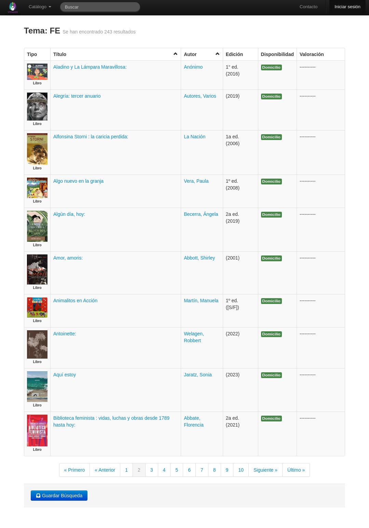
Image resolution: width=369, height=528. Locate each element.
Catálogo (40, 6)
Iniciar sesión (347, 6)
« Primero (74, 470)
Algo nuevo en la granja (78, 181)
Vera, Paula (196, 181)
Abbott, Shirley (199, 258)
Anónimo (193, 67)
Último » (296, 470)
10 (241, 470)
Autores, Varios (200, 96)
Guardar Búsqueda (59, 495)
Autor (202, 54)
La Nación (194, 136)
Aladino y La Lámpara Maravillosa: (90, 67)
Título (115, 54)
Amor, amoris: (68, 258)
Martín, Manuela (201, 300)
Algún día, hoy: (69, 214)
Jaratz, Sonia (198, 374)
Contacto (308, 6)
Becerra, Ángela (201, 214)
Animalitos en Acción (75, 300)
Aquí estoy (64, 374)
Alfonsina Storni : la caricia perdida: (90, 136)
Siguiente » (265, 470)
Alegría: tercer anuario (77, 96)
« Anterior (105, 470)
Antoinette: (64, 333)
